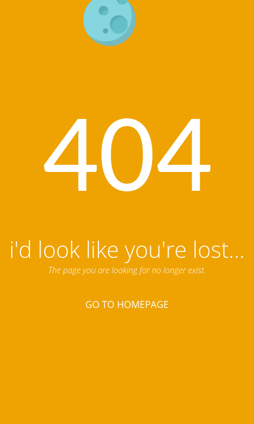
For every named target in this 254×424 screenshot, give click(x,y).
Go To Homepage (127, 304)
